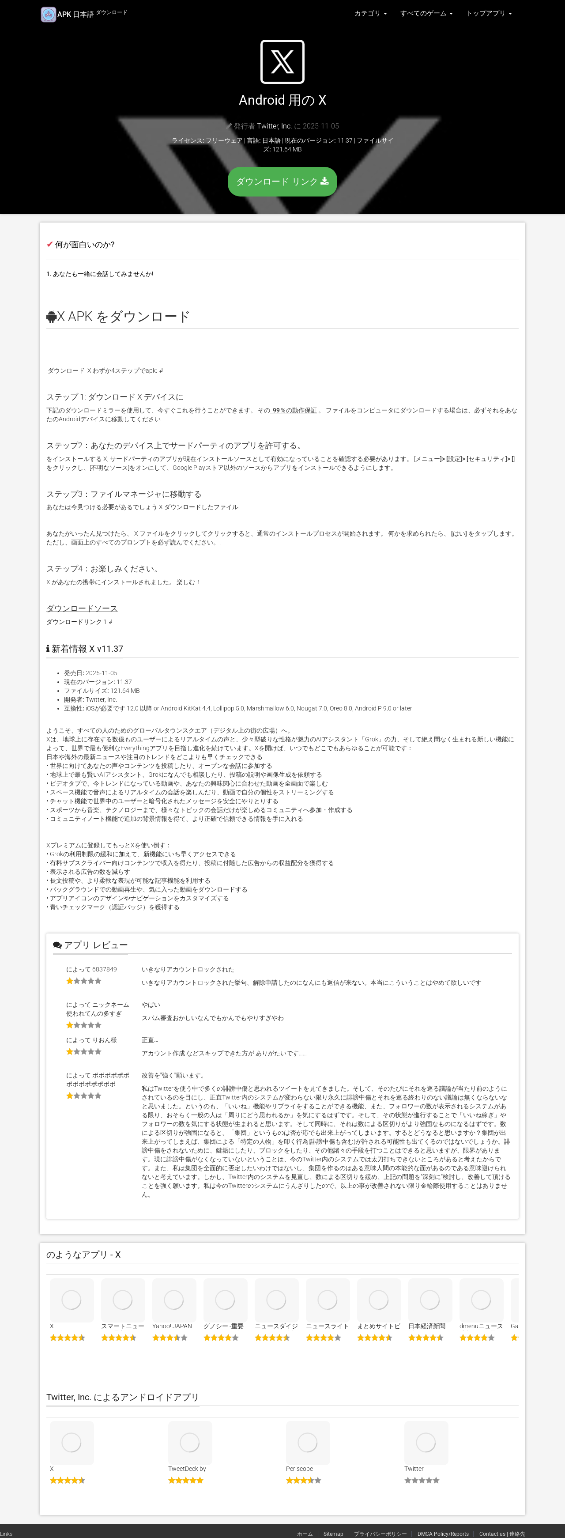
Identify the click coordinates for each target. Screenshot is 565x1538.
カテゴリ (370, 13)
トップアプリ (489, 13)
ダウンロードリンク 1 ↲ (79, 621)
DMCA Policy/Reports (443, 1534)
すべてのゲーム (426, 13)
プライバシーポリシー (380, 1534)
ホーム (305, 1534)
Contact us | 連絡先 (502, 1534)
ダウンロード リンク (282, 181)
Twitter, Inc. (274, 126)
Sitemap (333, 1534)
